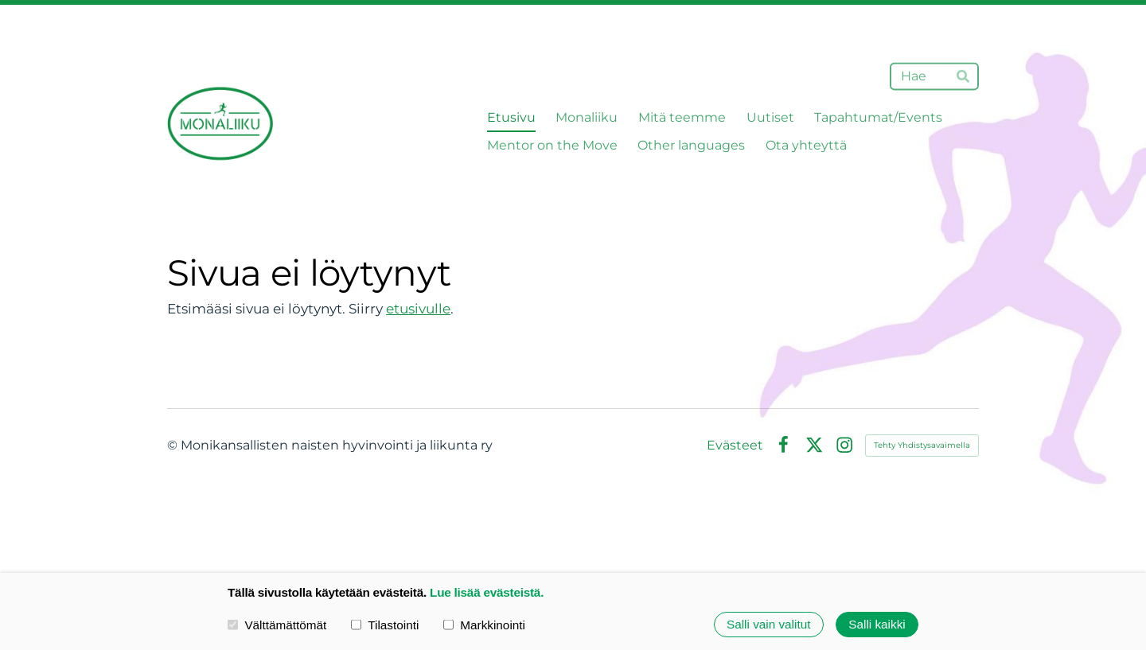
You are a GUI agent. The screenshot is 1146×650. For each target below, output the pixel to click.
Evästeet (735, 445)
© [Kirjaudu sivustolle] (174, 445)
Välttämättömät (277, 624)
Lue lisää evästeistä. (487, 592)
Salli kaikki (876, 624)
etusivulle (418, 309)
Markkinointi (484, 624)
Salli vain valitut (768, 624)
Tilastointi (385, 624)
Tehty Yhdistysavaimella (922, 445)
